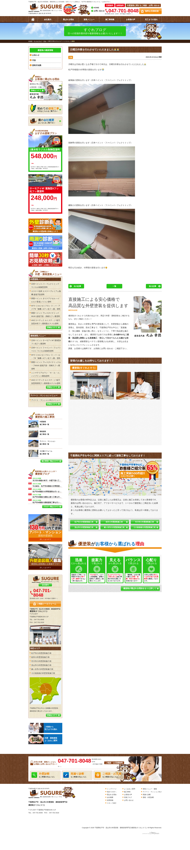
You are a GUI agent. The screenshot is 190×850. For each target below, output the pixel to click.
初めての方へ (111, 792)
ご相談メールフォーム (46, 604)
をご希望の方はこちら (45, 775)
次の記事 (77, 286)
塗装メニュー (89, 19)
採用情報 (110, 800)
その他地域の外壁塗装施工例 (144, 527)
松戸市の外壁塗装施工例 (84, 522)
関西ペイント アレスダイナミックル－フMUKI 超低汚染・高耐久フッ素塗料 (46, 365)
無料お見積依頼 (152, 11)
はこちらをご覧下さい (42, 121)
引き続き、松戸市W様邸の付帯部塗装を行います (47, 485)
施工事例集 (109, 19)
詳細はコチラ (52, 327)
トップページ (111, 789)
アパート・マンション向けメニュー (45, 400)
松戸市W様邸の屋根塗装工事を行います (47, 501)
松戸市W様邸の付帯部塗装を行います (47, 490)
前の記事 (152, 286)
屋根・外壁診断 (148, 797)
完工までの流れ (151, 19)
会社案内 (47, 19)
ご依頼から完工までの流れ (42, 728)
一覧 (114, 286)
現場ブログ (128, 797)
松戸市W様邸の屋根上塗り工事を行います (47, 495)
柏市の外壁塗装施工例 (114, 522)
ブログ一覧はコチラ (51, 507)
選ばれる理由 (68, 19)
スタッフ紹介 (111, 803)
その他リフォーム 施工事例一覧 (40, 453)
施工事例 (127, 792)
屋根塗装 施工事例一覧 (38, 433)
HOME (96, 8)
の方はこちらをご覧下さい (44, 109)
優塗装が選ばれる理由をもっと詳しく (139, 588)
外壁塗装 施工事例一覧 (38, 424)
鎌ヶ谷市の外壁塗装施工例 (114, 527)
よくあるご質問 (129, 789)
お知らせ (35, 55)
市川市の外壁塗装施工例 (144, 522)
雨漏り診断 (147, 794)
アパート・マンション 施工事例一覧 (41, 443)
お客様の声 (130, 19)
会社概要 (110, 797)
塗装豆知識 (36, 65)
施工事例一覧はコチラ (50, 461)
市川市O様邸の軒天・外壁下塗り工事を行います (47, 479)
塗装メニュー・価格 (150, 789)
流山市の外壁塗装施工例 (84, 527)
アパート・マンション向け (152, 792)
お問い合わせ (99, 11)
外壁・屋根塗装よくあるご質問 (42, 739)
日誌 (70, 57)
